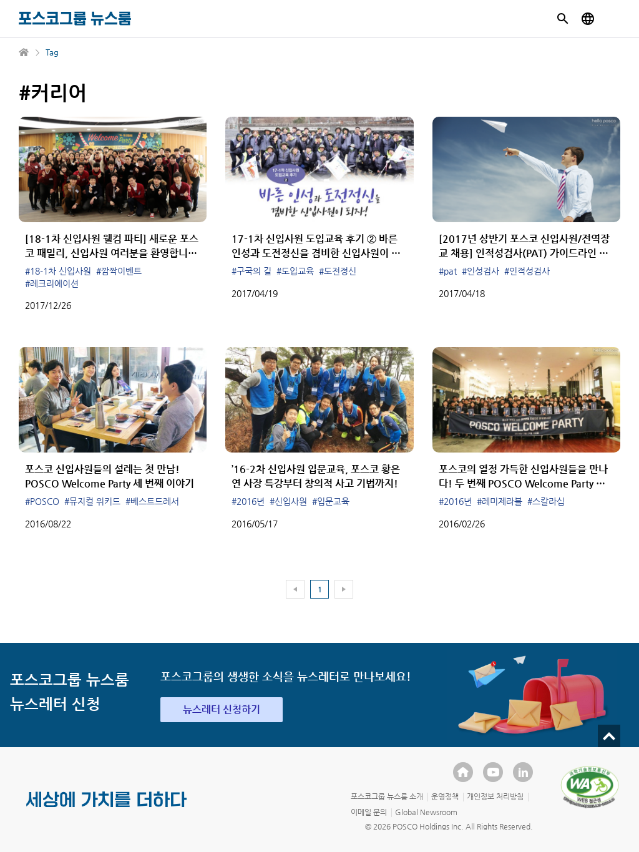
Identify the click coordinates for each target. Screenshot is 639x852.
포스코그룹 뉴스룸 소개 (387, 796)
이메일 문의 (369, 812)
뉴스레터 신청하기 (221, 709)
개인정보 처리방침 (495, 796)
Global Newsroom (426, 812)
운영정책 (445, 796)
